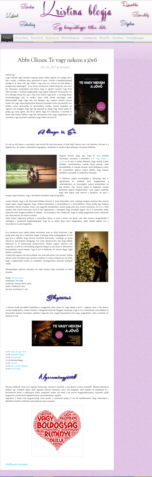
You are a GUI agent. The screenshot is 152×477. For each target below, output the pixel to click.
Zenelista (117, 38)
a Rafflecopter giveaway (17, 464)
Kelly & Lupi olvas (19, 351)
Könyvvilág (15, 368)
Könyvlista (21, 38)
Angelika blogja (17, 354)
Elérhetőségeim (71, 38)
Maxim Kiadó (17, 278)
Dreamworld (16, 357)
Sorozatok (37, 38)
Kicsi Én (104, 38)
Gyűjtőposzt (90, 38)
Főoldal (7, 38)
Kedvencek (52, 38)
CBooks (14, 363)
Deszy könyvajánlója (19, 366)
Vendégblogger (135, 38)
